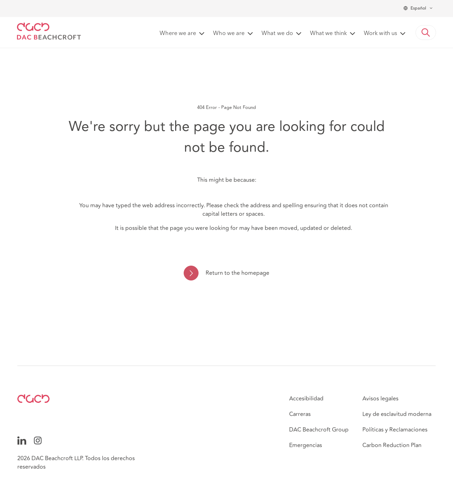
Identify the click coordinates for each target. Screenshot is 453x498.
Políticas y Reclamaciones (395, 429)
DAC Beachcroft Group (319, 429)
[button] (425, 32)
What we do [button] (277, 33)
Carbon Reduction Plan (392, 445)
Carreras (300, 414)
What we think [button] (328, 33)
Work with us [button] (380, 33)
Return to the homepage (237, 273)
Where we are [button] (178, 33)
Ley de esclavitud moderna (396, 414)
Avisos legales (380, 398)
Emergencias (305, 445)
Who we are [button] (229, 33)
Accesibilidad (306, 398)
